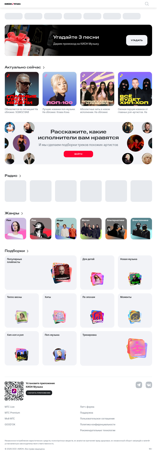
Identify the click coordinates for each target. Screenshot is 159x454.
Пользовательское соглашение (97, 418)
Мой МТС (10, 418)
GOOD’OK (10, 424)
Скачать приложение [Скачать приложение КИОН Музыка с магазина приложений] (39, 393)
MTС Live (10, 407)
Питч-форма (87, 407)
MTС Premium (12, 413)
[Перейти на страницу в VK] (149, 385)
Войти (78, 154)
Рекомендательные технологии (97, 430)
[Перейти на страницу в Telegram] (139, 385)
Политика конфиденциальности (97, 424)
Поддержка (86, 413)
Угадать (137, 40)
